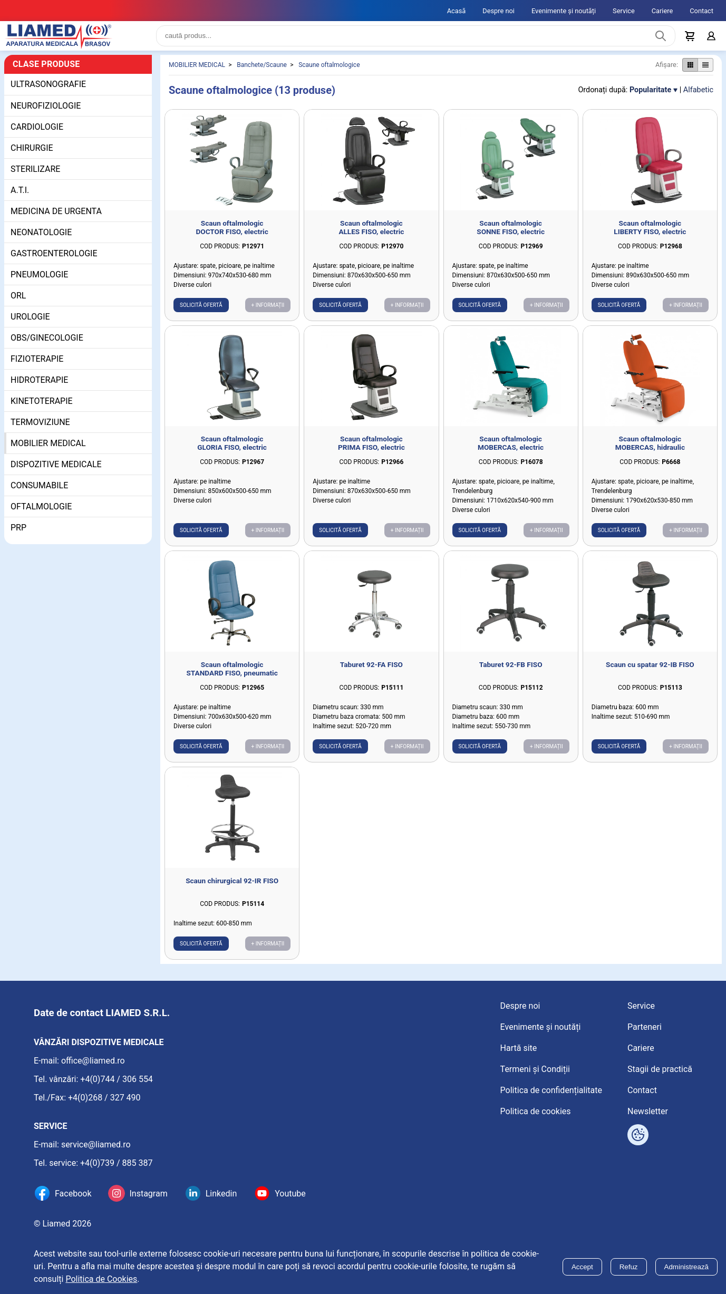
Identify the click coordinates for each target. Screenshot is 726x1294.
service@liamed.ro (96, 1145)
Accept (582, 1267)
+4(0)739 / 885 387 (116, 1163)
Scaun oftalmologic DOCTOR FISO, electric (232, 235)
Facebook (73, 1194)
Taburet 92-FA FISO (371, 673)
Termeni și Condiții (535, 1069)
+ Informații (268, 313)
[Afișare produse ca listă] (705, 73)
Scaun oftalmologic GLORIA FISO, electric (232, 451)
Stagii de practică (659, 1069)
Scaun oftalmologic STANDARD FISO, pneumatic (232, 677)
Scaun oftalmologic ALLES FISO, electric (371, 235)
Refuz (628, 1267)
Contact (701, 11)
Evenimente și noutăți (563, 11)
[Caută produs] (660, 40)
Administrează (686, 1267)
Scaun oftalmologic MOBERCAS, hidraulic (650, 451)
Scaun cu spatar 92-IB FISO (650, 673)
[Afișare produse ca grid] (690, 73)
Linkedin (221, 1194)
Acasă (456, 11)
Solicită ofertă (201, 313)
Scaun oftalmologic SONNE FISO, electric (511, 235)
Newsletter (647, 1111)
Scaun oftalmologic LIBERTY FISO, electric (650, 235)
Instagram (148, 1194)
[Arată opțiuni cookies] (637, 1134)
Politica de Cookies (101, 1279)
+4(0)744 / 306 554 (116, 1079)
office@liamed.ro (93, 1061)
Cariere (662, 11)
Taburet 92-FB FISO (511, 673)
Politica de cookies (535, 1111)
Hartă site (518, 1048)
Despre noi (498, 11)
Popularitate (650, 98)
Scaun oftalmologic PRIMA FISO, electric (371, 451)
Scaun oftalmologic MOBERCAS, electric (511, 451)
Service (624, 11)
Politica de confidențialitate (551, 1090)
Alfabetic (698, 98)
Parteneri (644, 1027)
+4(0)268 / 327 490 (104, 1098)
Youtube (290, 1194)
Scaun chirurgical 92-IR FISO (232, 889)
